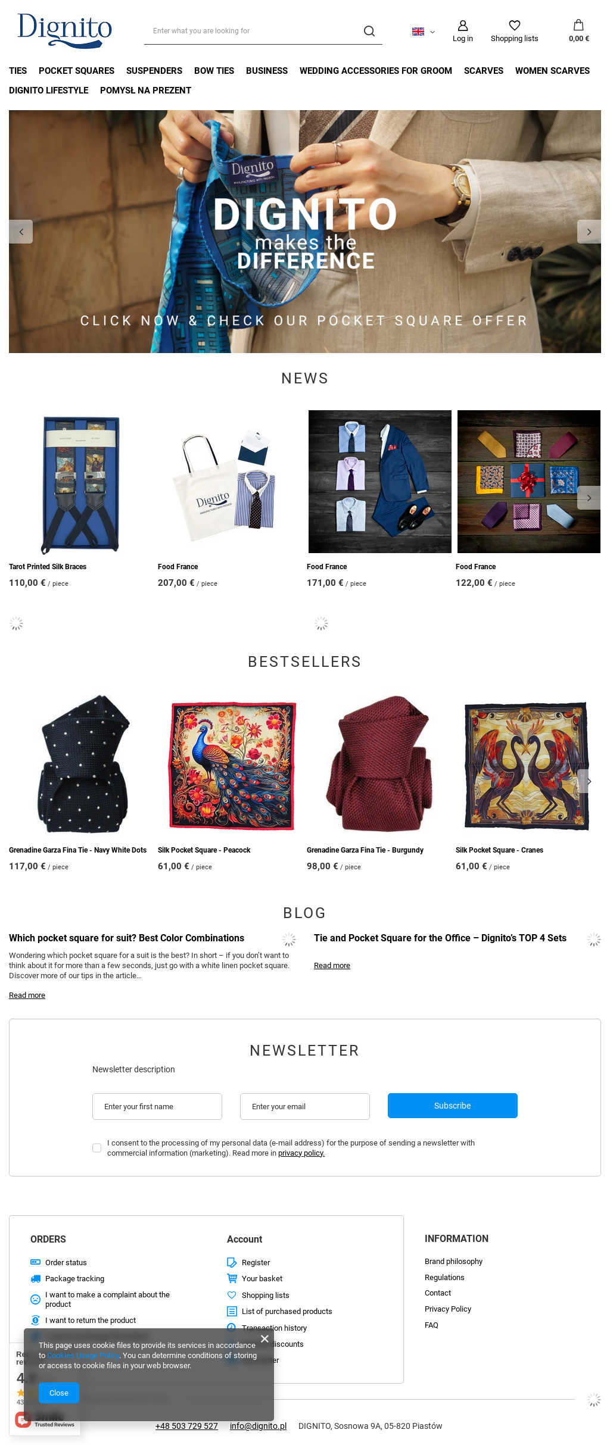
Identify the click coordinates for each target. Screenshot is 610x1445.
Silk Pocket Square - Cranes (499, 850)
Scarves (483, 70)
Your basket (262, 1278)
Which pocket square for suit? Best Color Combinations (126, 938)
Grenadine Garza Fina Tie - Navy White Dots (78, 850)
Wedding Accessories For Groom (376, 70)
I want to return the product (90, 1320)
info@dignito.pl (258, 1426)
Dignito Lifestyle (48, 90)
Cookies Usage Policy (83, 1355)
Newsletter (305, 1050)
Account (244, 1239)
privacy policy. (301, 1152)
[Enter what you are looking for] (263, 31)
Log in (463, 38)
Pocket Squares (76, 70)
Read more (27, 995)
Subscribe (452, 1105)
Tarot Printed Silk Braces (47, 567)
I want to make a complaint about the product (107, 1299)
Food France (178, 567)
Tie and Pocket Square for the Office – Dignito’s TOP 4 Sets (440, 938)
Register (256, 1262)
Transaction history (274, 1328)
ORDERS (48, 1239)
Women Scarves (552, 70)
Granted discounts (273, 1344)
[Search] (369, 31)
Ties (18, 70)
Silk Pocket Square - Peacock (204, 850)
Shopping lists (515, 38)
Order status (66, 1262)
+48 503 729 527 (186, 1426)
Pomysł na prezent (145, 90)
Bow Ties (214, 70)
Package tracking (74, 1278)
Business (267, 70)
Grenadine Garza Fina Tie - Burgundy (365, 850)
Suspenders (154, 70)
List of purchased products (287, 1311)
